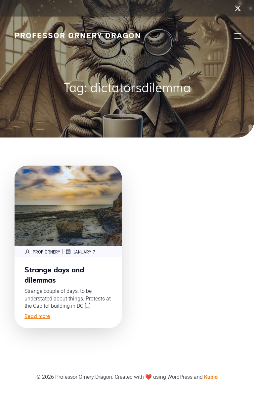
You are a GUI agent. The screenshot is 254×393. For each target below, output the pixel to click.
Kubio (211, 377)
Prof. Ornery (42, 251)
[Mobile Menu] (238, 36)
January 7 (80, 251)
